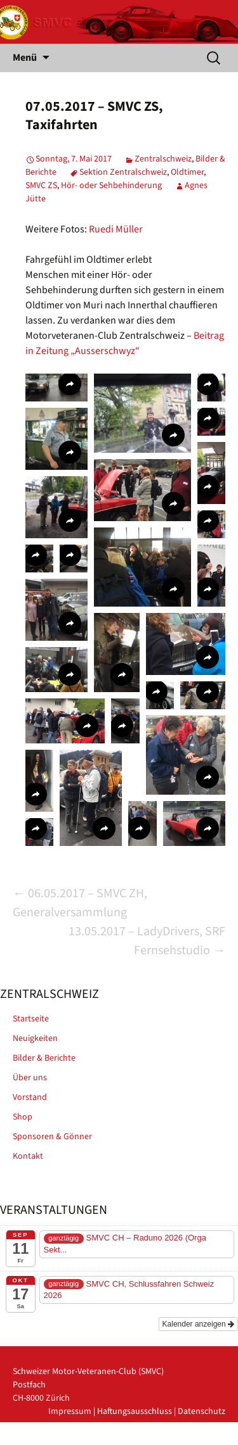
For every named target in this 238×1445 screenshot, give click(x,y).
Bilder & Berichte (44, 1058)
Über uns (30, 1077)
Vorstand (30, 1097)
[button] (56, 387)
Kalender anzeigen (198, 1324)
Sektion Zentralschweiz (123, 172)
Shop (22, 1117)
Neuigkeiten (35, 1038)
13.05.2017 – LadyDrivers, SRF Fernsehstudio (147, 941)
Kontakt (28, 1156)
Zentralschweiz (163, 159)
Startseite (31, 1019)
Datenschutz (201, 1411)
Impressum (69, 1411)
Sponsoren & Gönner (52, 1136)
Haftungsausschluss (134, 1411)
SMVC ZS (41, 185)
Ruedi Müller (116, 229)
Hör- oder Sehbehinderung (111, 185)
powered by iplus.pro (185, 1438)
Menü (25, 58)
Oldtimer (187, 172)
